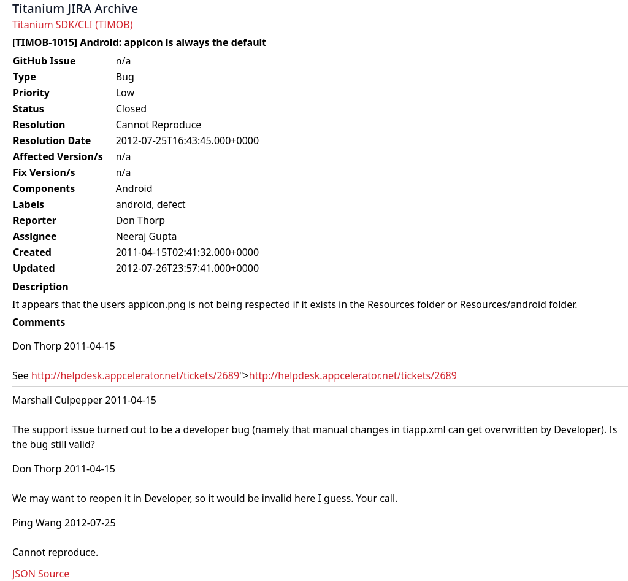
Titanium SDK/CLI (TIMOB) (72, 24)
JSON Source (40, 573)
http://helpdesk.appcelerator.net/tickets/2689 (135, 375)
